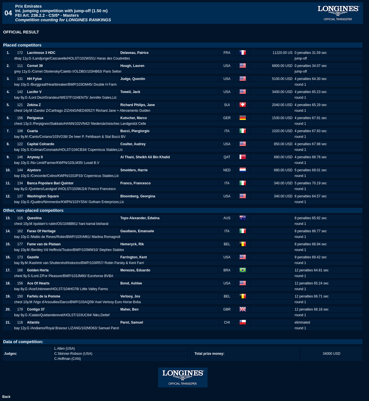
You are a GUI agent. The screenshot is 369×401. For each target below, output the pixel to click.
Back (6, 397)
